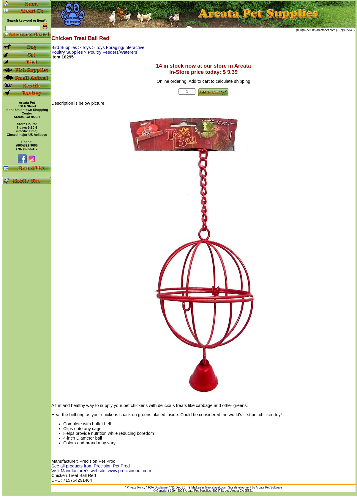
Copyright (162, 490)
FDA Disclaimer (158, 487)
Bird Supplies (64, 47)
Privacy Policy (136, 487)
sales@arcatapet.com (212, 487)
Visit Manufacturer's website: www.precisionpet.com (101, 470)
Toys (87, 47)
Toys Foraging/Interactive (120, 47)
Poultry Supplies (67, 52)
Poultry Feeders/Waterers (112, 52)
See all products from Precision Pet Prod (90, 466)
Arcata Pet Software (269, 487)
